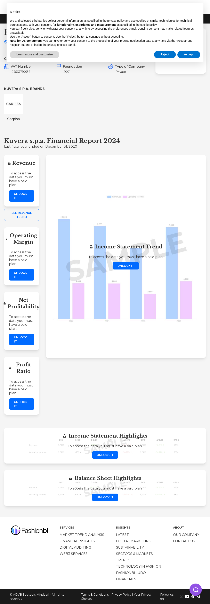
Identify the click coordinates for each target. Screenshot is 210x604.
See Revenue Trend (21, 215)
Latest (122, 535)
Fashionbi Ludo (131, 573)
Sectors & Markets (134, 554)
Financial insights (77, 541)
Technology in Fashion (138, 566)
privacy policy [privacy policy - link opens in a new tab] (115, 20)
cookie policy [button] (148, 24)
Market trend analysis (82, 535)
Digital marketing (133, 541)
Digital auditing (75, 547)
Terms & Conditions (95, 594)
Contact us (184, 541)
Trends (123, 560)
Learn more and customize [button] (34, 54)
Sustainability (130, 547)
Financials (126, 579)
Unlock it (20, 196)
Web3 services (74, 554)
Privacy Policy (121, 594)
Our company (186, 535)
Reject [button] (165, 54)
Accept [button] (189, 54)
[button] (195, 590)
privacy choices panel (61, 44)
